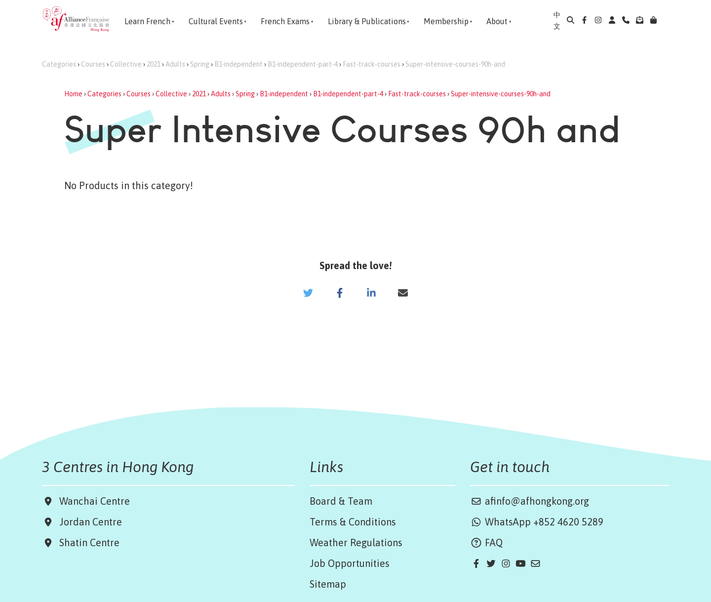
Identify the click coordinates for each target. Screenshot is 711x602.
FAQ (486, 542)
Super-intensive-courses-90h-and (455, 64)
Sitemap (328, 584)
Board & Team (341, 501)
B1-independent (238, 64)
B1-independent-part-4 (303, 64)
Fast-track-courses (371, 64)
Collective (126, 64)
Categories (59, 64)
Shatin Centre (86, 542)
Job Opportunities (350, 563)
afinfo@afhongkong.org (529, 501)
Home (73, 94)
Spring (199, 64)
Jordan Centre (88, 521)
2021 (153, 64)
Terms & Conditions (353, 521)
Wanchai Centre (95, 501)
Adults (175, 64)
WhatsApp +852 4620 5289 (536, 521)
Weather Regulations (356, 542)
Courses (93, 64)
